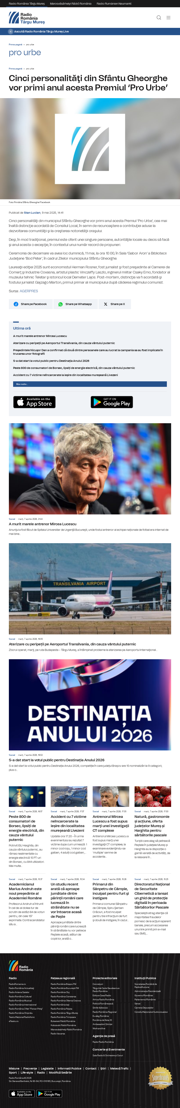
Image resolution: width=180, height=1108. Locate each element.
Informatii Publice (69, 1068)
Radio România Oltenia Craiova (66, 1001)
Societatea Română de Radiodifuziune (146, 985)
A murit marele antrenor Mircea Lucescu (90, 336)
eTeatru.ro (13, 1021)
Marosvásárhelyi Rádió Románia (70, 3)
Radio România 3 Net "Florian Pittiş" (26, 1009)
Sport (13, 1072)
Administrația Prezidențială (148, 991)
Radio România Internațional (22, 1005)
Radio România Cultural (20, 996)
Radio (41, 1072)
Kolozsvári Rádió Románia (63, 1025)
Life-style (27, 1072)
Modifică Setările (60, 1072)
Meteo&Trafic (119, 1068)
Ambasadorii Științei (102, 1024)
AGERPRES (29, 291)
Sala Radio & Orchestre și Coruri (108, 1055)
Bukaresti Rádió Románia (63, 1021)
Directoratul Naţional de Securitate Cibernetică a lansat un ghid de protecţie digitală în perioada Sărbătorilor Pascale (153, 905)
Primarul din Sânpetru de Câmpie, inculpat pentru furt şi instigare (111, 898)
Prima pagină (15, 44)
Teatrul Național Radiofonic (22, 1017)
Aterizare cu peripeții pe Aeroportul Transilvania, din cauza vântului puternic (90, 343)
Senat (137, 1004)
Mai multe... (22, 384)
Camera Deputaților (144, 1008)
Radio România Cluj (60, 992)
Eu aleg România (101, 1016)
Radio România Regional (104, 1012)
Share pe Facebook (34, 304)
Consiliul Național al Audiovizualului (151, 1012)
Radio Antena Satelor (19, 992)
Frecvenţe (30, 1068)
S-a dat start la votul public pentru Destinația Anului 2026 (90, 360)
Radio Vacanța (58, 1034)
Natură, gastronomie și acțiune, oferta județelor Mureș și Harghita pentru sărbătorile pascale (153, 822)
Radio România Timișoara (63, 1017)
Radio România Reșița (61, 1009)
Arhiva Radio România (103, 1000)
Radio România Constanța (63, 996)
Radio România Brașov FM (63, 984)
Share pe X (118, 304)
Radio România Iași (60, 1005)
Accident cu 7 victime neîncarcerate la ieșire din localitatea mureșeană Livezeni (90, 375)
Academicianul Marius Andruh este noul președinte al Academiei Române (27, 900)
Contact (90, 1068)
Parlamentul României (145, 1000)
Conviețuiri (98, 984)
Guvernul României (144, 995)
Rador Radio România (103, 1042)
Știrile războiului (100, 1008)
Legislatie (47, 1068)
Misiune (14, 1068)
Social (12, 519)
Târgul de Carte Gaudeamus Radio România (106, 989)
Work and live (99, 1028)
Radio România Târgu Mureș (27, 3)
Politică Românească (103, 1004)
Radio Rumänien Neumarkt (114, 3)
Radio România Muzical (20, 1001)
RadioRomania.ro (17, 984)
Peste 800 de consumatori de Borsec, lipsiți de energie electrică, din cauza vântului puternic (90, 368)
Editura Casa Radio (102, 995)
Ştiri (103, 1068)
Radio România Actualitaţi (21, 988)
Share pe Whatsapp (79, 304)
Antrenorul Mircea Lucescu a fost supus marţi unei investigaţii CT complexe (111, 822)
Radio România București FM (65, 988)
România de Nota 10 (102, 1020)
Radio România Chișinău (21, 1013)
